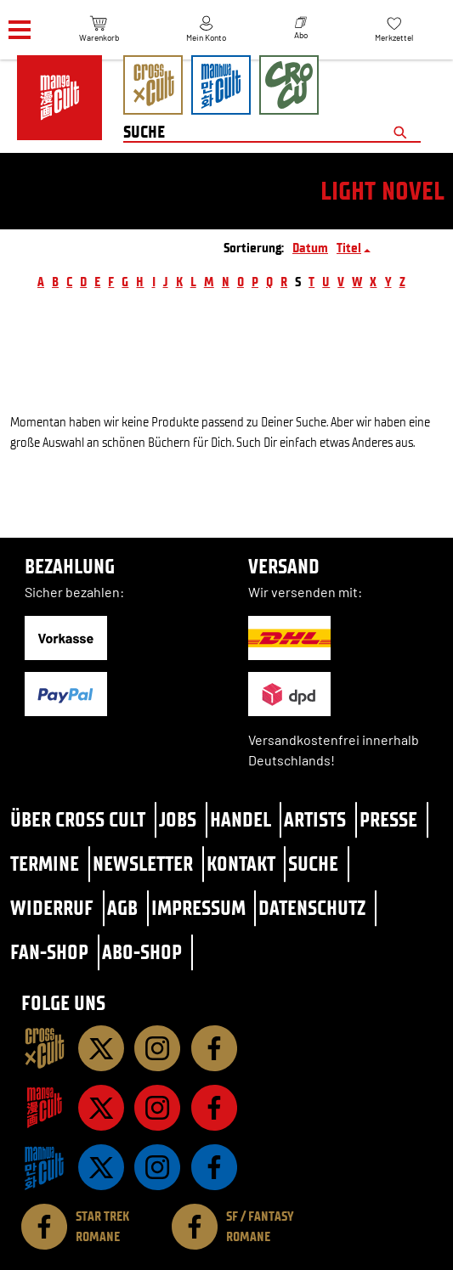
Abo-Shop (142, 952)
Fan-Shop (49, 952)
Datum (310, 248)
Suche (313, 863)
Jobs (177, 819)
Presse (388, 819)
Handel (240, 819)
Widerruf (51, 907)
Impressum (198, 907)
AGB (122, 907)
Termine (44, 863)
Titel (349, 248)
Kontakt (241, 863)
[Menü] (19, 30)
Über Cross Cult (77, 819)
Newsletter (143, 863)
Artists (315, 819)
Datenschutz (311, 907)
